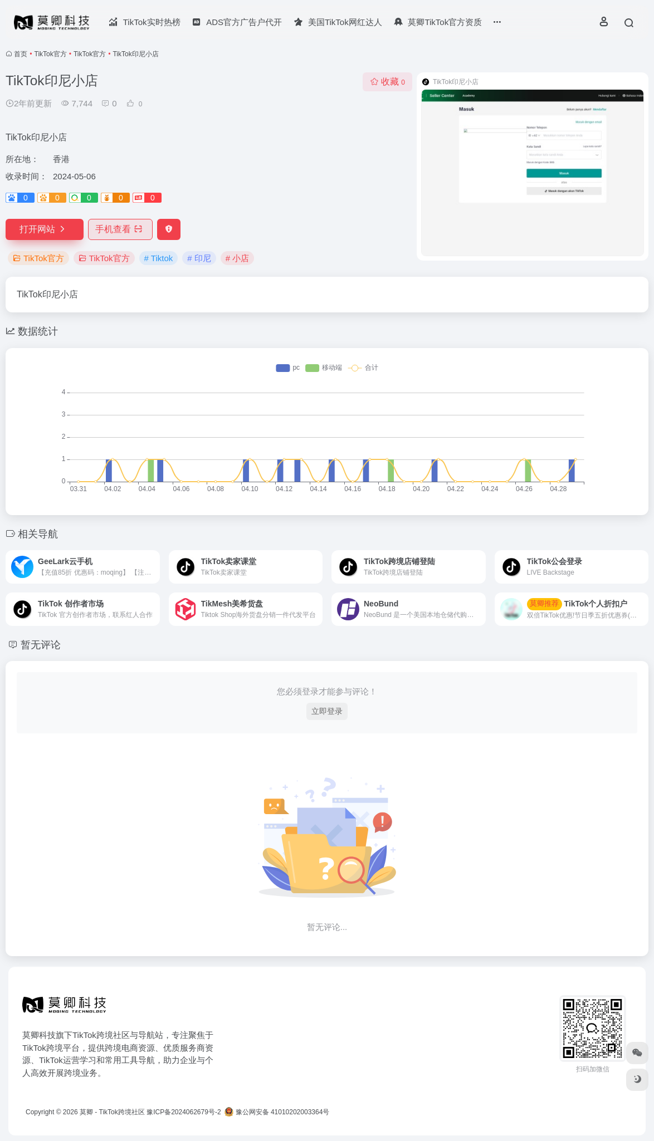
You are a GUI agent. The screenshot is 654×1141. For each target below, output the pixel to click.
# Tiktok (158, 258)
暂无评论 (41, 644)
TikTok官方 (51, 54)
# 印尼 (199, 258)
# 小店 (238, 258)
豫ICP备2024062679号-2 (184, 1112)
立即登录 (327, 711)
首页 (20, 54)
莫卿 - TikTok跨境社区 (112, 1112)
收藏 (387, 81)
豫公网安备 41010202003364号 (276, 1112)
